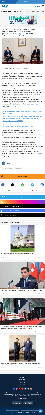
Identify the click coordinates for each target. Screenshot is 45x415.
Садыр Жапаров (7, 168)
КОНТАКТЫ (22, 380)
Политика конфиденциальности (30, 410)
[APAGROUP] (22, 398)
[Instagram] (17, 389)
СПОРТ (37, 6)
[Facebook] (14, 389)
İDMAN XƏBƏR (13, 176)
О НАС (22, 377)
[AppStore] (28, 403)
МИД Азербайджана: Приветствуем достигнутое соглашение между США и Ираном (23, 112)
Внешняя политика (37, 11)
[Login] (42, 2)
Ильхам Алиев (18, 168)
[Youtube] (22, 389)
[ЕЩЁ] (42, 6)
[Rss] (31, 389)
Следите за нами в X (8, 215)
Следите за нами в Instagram (11, 202)
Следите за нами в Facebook (11, 211)
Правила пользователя (12, 410)
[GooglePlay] (17, 403)
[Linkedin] (28, 389)
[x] (20, 389)
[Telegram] (25, 389)
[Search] (38, 2)
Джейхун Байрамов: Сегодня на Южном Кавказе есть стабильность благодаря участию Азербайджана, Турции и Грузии (23, 125)
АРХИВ (22, 382)
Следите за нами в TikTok (10, 206)
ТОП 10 (22, 384)
